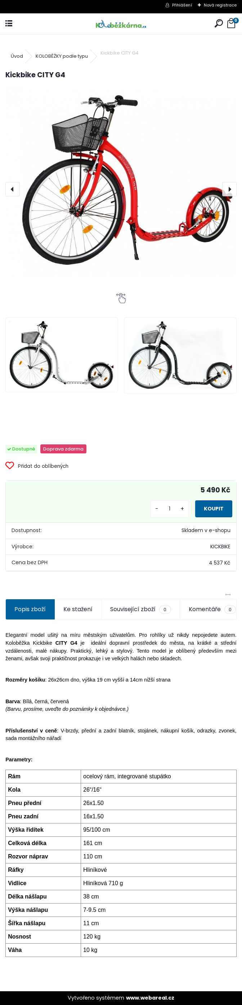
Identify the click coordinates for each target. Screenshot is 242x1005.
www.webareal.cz (150, 997)
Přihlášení (182, 5)
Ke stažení (78, 609)
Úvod (17, 56)
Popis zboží (30, 609)
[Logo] (121, 23)
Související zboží (140, 609)
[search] (219, 23)
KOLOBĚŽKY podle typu (62, 56)
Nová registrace (220, 5)
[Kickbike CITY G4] (121, 182)
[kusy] (169, 508)
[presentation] (12, 189)
